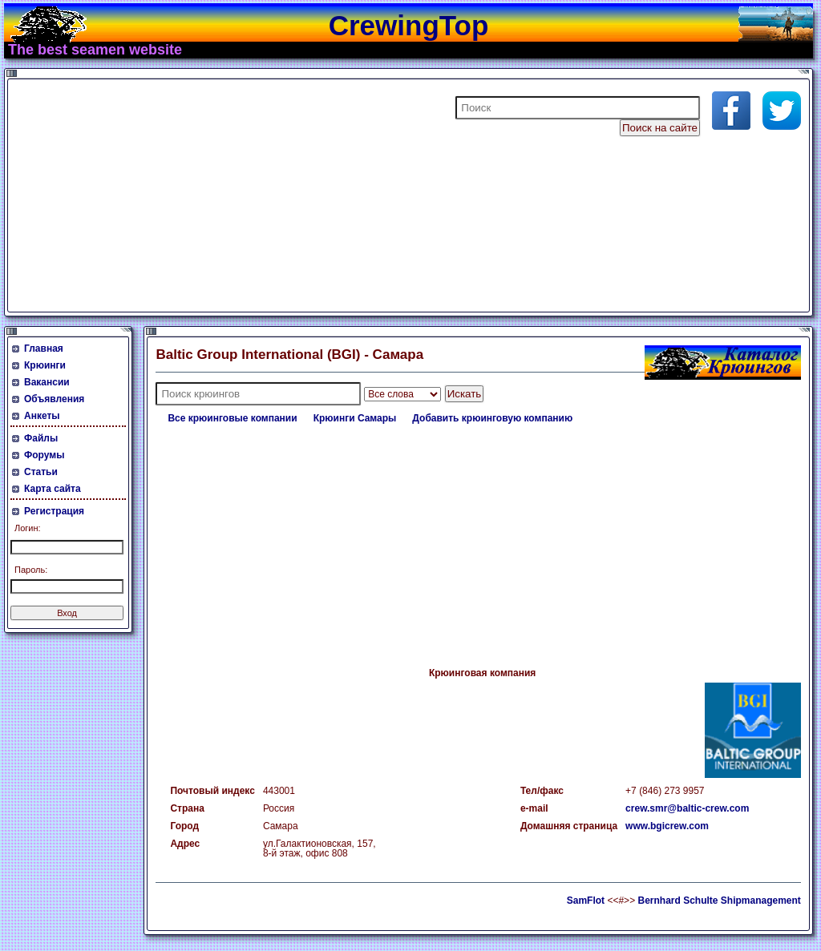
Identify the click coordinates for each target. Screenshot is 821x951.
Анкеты (42, 415)
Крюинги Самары (355, 418)
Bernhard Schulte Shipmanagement (718, 900)
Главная (43, 348)
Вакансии (47, 382)
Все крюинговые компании (232, 418)
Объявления (54, 399)
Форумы (44, 455)
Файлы (41, 438)
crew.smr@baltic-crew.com (687, 808)
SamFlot (586, 900)
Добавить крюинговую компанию (492, 418)
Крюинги (45, 365)
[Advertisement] (203, 195)
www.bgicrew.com (667, 826)
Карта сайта (52, 488)
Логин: (27, 528)
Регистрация (54, 511)
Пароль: (30, 569)
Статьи (41, 472)
